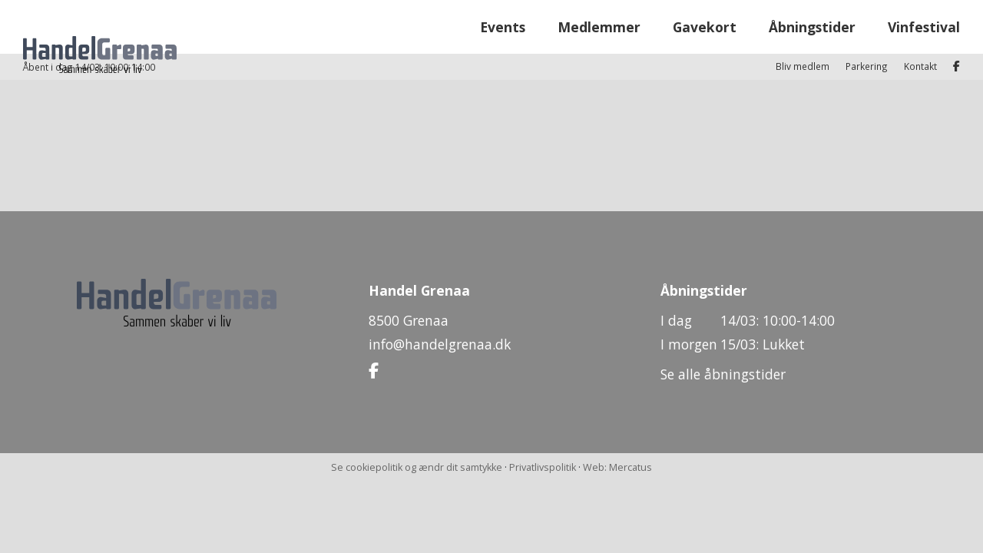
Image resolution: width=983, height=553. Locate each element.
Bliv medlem (802, 12)
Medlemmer (599, 53)
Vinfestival (924, 53)
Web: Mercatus (617, 467)
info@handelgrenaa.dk (440, 344)
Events (502, 53)
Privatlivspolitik (542, 467)
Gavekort (704, 53)
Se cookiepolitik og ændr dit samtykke (416, 467)
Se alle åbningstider (723, 374)
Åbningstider (812, 53)
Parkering (867, 12)
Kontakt (920, 12)
